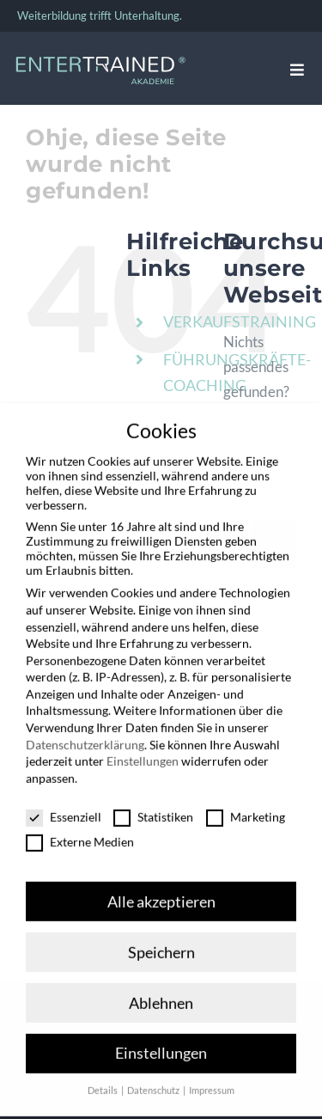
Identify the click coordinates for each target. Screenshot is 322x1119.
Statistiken (153, 805)
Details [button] (103, 1079)
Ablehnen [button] (161, 991)
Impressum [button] (211, 1079)
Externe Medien (80, 829)
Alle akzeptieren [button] (161, 890)
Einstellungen (142, 749)
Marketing (245, 805)
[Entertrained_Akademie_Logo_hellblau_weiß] (100, 61)
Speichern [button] (161, 941)
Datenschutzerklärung (85, 732)
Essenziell (63, 805)
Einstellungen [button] (161, 1042)
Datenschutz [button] (154, 1079)
